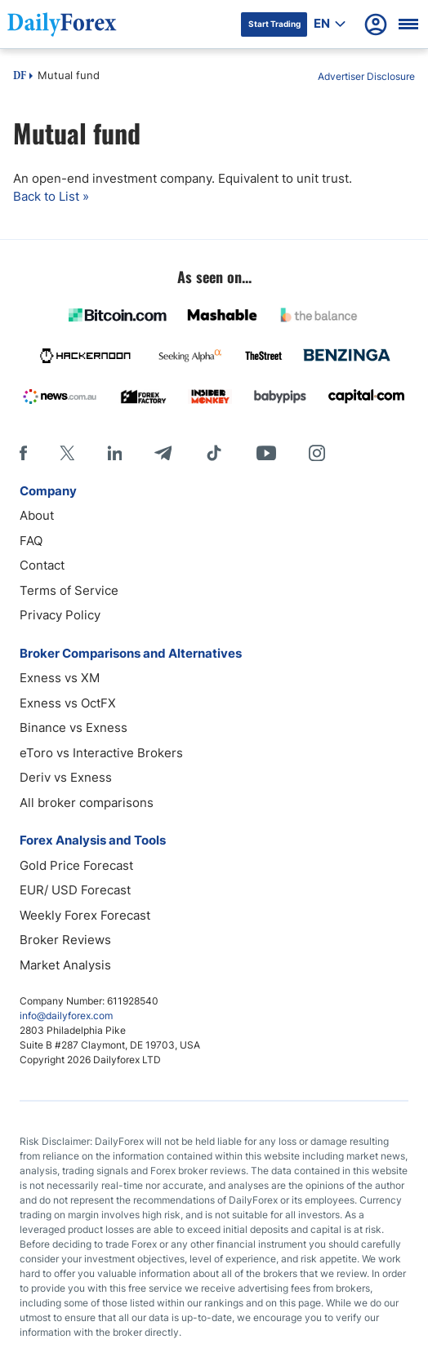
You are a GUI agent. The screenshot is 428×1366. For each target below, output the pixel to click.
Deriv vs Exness (66, 777)
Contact (42, 565)
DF (19, 76)
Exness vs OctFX (68, 703)
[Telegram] (163, 453)
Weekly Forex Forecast (85, 915)
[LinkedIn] (114, 453)
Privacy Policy (60, 615)
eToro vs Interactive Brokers (101, 753)
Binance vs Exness (73, 727)
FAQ (31, 540)
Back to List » (51, 196)
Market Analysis (65, 965)
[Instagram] (317, 453)
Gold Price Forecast (76, 865)
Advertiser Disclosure (366, 76)
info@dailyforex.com (66, 1015)
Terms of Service (69, 590)
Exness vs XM (60, 677)
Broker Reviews (65, 939)
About (37, 515)
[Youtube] (266, 453)
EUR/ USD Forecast (75, 890)
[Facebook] (23, 453)
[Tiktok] (214, 453)
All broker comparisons (87, 802)
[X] (67, 453)
